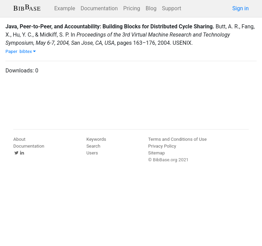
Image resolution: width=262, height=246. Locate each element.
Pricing (131, 8)
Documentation (99, 8)
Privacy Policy (162, 146)
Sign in (240, 8)
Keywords (96, 139)
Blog (151, 8)
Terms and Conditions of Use (177, 139)
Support (171, 8)
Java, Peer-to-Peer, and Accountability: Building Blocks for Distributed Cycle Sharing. (109, 26)
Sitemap (156, 152)
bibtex (27, 51)
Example (64, 8)
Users (92, 152)
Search (93, 146)
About (19, 139)
